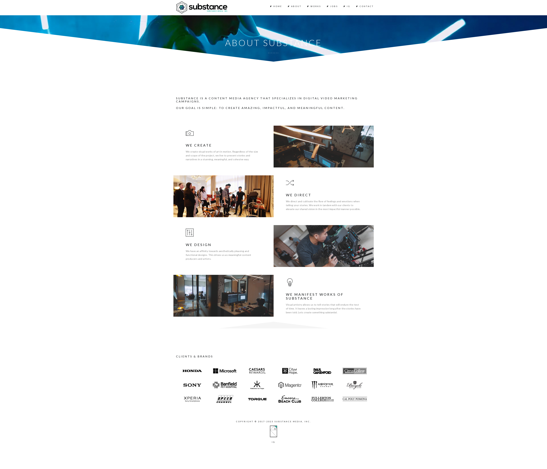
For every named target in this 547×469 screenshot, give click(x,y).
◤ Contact (365, 6)
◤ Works (314, 6)
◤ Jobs (332, 6)
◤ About (295, 6)
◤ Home (276, 6)
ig (273, 442)
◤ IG (347, 6)
